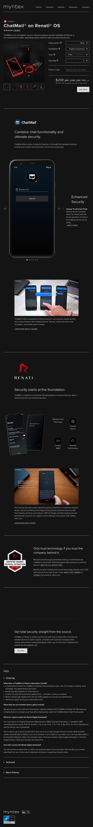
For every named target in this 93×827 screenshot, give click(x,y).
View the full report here (51, 565)
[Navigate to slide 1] (29, 260)
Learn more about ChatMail (26, 329)
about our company (72, 572)
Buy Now (83, 89)
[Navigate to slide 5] (37, 260)
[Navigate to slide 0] (27, 260)
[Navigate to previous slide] (5, 208)
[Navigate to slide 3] (33, 260)
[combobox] (77, 43)
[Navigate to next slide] (59, 208)
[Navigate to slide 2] (31, 260)
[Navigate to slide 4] (35, 260)
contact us (38, 575)
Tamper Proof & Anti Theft (76, 209)
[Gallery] (24, 61)
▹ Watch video (72, 225)
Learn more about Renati (25, 523)
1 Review (16, 30)
